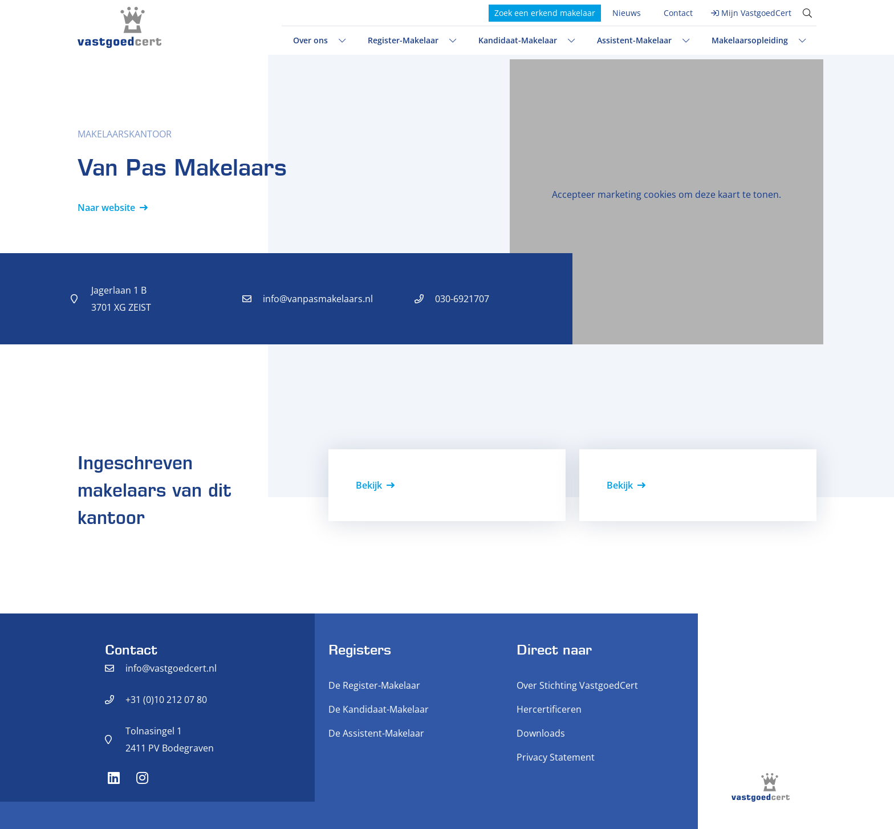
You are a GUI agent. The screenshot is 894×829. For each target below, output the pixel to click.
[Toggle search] (807, 13)
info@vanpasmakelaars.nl (318, 298)
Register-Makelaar (403, 40)
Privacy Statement (556, 757)
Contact (678, 12)
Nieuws (626, 12)
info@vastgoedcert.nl (171, 668)
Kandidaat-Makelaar (517, 40)
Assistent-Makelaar (634, 40)
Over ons (310, 40)
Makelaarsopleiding (750, 40)
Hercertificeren (549, 709)
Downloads (541, 733)
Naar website (106, 207)
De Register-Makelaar (374, 685)
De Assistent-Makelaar (376, 733)
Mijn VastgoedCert (756, 12)
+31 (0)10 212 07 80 (166, 699)
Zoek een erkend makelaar (544, 12)
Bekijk (369, 485)
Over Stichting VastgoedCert (577, 685)
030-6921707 (462, 298)
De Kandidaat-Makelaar (378, 709)
